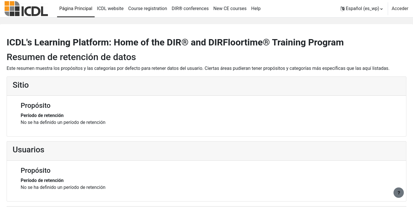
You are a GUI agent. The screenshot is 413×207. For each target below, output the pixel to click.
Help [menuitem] (256, 8)
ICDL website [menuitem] (110, 8)
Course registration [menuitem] (147, 8)
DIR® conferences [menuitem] (190, 8)
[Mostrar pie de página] (398, 192)
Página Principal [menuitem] (75, 8)
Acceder (399, 8)
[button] (361, 8)
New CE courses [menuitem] (230, 8)
